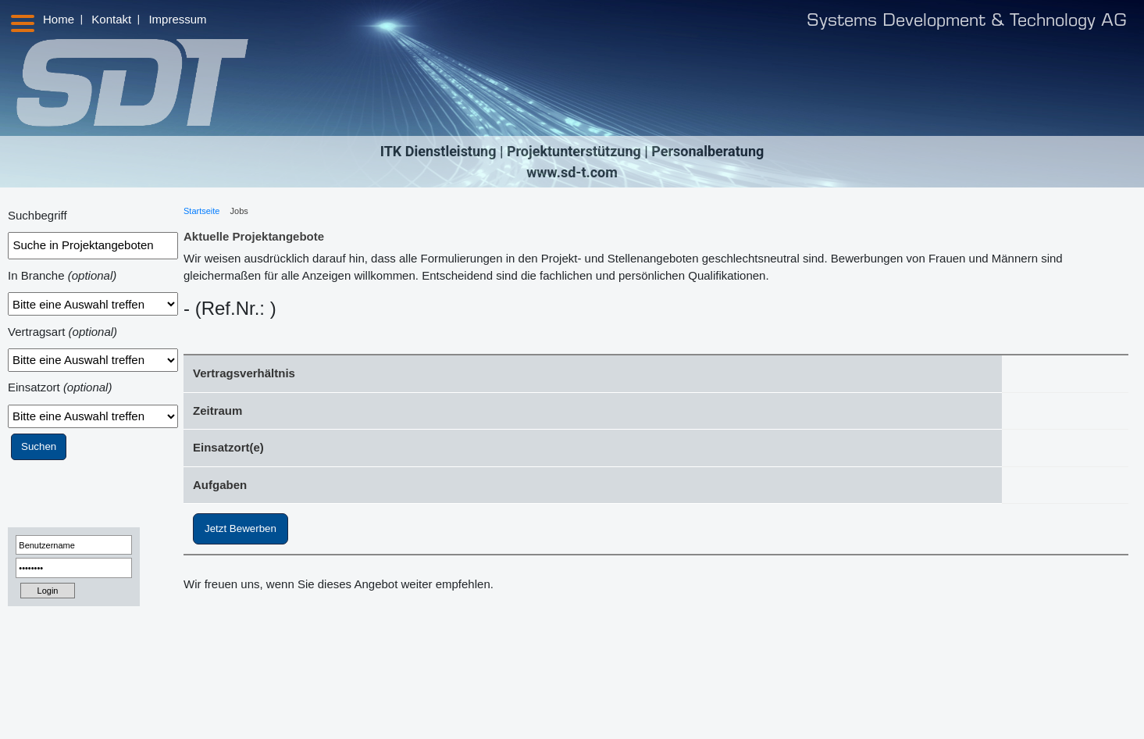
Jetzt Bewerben (240, 528)
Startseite (201, 211)
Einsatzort (60, 387)
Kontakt (111, 19)
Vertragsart (62, 331)
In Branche (62, 275)
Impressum (177, 19)
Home (58, 19)
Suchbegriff (37, 215)
